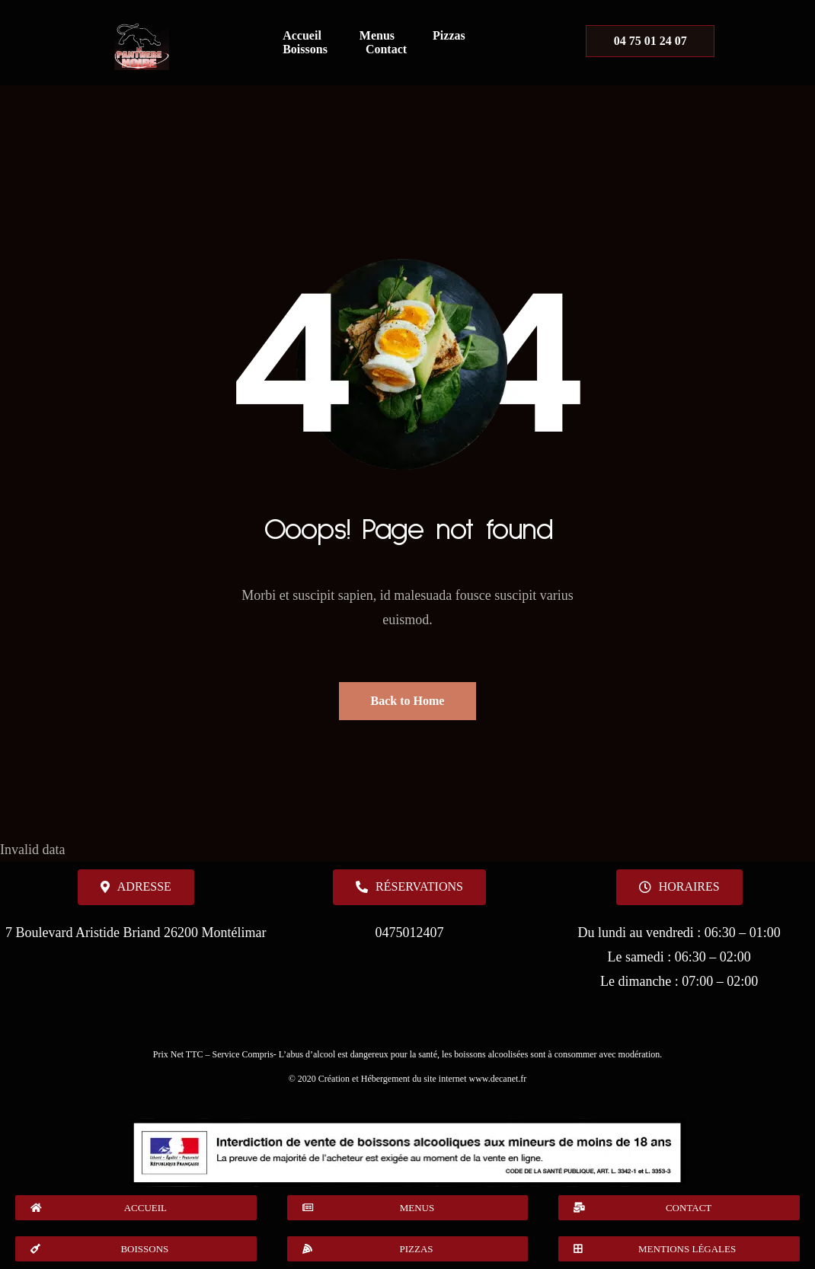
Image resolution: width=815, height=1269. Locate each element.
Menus (377, 35)
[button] (679, 887)
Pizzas (449, 35)
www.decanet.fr (497, 1078)
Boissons (305, 49)
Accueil (302, 35)
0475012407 (409, 932)
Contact (386, 49)
